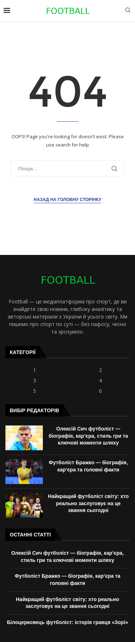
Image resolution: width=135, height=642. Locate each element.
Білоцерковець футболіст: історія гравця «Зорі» (67, 622)
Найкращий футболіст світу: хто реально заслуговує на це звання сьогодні (88, 503)
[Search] (127, 11)
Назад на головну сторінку (68, 199)
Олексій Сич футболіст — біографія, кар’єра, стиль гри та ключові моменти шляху (88, 436)
